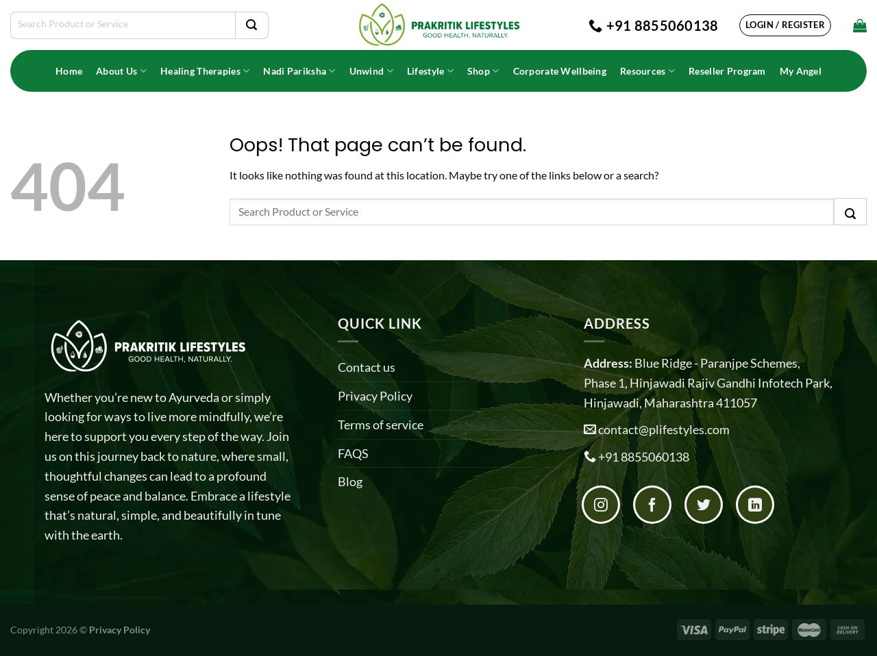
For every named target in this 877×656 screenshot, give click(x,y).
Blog (350, 481)
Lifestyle (430, 70)
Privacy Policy (375, 395)
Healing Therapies (204, 70)
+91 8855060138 (643, 456)
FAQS (353, 453)
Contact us (366, 367)
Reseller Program (727, 71)
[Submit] (251, 25)
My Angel (801, 71)
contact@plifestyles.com (664, 429)
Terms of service (380, 424)
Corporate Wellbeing (559, 71)
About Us (121, 70)
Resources (647, 70)
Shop (483, 70)
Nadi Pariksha (299, 70)
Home (68, 71)
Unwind (371, 70)
